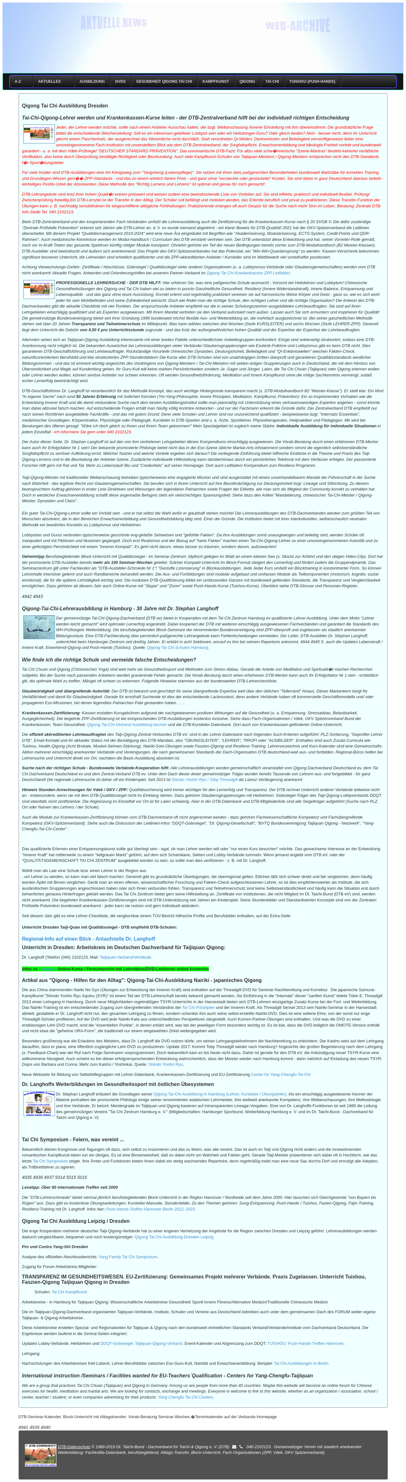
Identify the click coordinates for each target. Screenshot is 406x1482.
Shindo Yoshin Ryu (166, 1064)
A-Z (21, 81)
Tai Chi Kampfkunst (69, 1292)
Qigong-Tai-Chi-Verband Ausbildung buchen (127, 724)
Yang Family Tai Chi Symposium (128, 1256)
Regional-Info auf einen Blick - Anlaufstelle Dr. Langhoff (89, 939)
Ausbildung (92, 81)
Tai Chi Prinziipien (198, 1007)
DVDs (120, 81)
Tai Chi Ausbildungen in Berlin (301, 1363)
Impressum (239, 57)
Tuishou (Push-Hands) (312, 81)
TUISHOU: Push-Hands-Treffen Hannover (305, 1343)
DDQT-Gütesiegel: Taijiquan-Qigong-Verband (141, 1343)
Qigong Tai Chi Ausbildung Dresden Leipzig (174, 1237)
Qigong (247, 81)
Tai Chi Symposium (50, 1161)
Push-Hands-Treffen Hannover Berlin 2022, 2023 (150, 1209)
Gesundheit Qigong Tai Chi (164, 81)
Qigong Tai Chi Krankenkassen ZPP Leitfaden (248, 273)
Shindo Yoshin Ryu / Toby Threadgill (205, 779)
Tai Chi (272, 81)
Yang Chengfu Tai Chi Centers (185, 1397)
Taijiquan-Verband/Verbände (125, 957)
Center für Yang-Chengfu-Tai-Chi (280, 1074)
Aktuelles (52, 82)
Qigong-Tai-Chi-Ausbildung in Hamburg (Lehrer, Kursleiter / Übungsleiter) (220, 1094)
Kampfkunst (216, 81)
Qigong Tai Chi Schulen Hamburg (177, 647)
